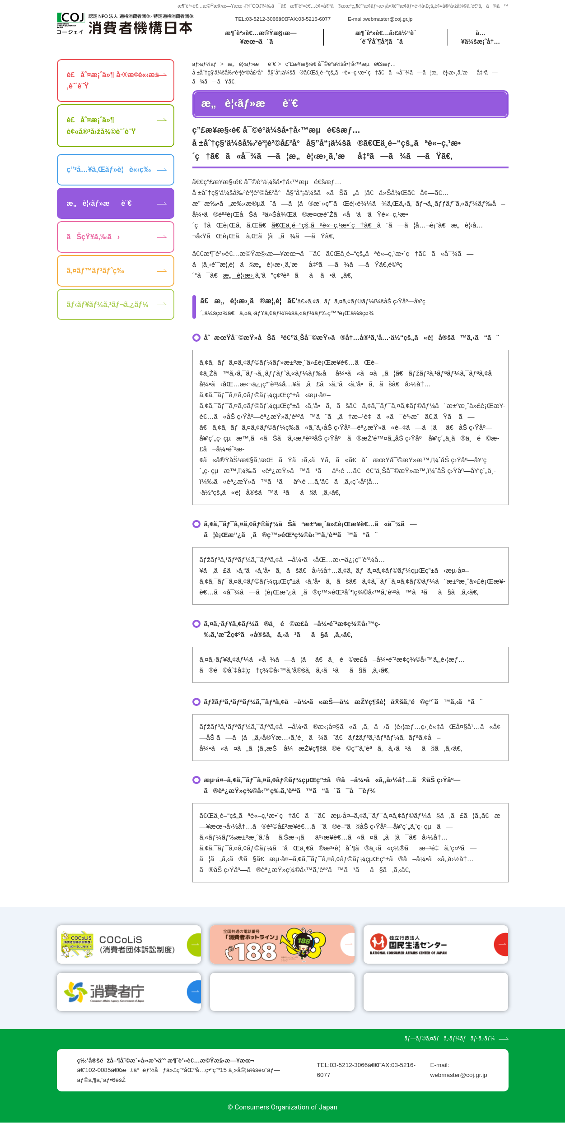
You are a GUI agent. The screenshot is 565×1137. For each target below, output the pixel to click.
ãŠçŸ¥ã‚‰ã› (93, 238)
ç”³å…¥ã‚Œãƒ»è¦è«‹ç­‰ (109, 171)
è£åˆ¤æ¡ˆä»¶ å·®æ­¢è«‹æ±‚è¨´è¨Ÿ (113, 81)
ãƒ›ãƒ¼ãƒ (205, 65)
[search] (459, 19)
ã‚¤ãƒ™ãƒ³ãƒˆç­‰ (95, 272)
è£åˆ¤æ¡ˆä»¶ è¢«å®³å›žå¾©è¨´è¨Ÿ (101, 127)
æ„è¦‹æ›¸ (239, 276)
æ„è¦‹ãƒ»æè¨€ (252, 65)
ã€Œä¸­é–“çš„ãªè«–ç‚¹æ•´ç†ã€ (324, 226)
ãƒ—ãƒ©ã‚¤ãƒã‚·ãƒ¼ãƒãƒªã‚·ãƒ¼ (449, 1053)
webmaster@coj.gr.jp (388, 19)
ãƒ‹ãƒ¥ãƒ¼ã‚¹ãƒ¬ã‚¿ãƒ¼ (108, 305)
